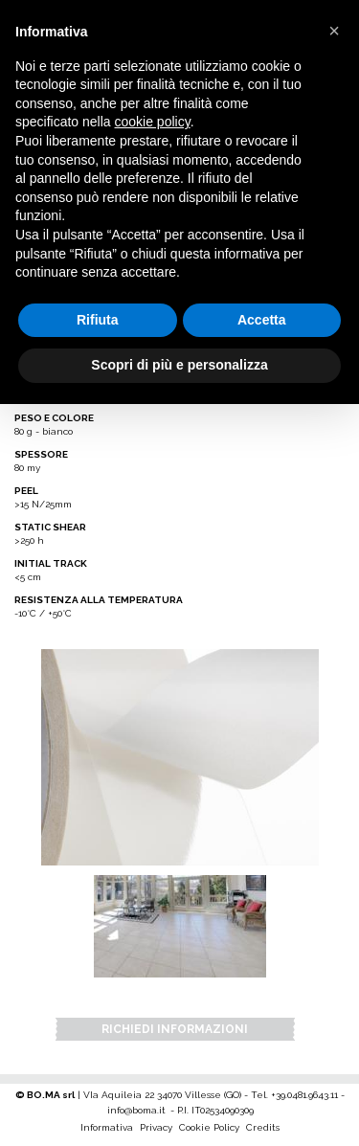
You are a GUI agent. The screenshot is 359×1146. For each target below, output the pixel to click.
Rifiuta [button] (98, 319)
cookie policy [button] (153, 121)
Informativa (106, 1127)
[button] (334, 30)
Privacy (156, 1127)
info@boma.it (136, 1110)
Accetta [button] (261, 319)
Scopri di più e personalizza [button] (179, 364)
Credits (263, 1127)
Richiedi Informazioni (174, 1029)
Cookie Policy (209, 1127)
